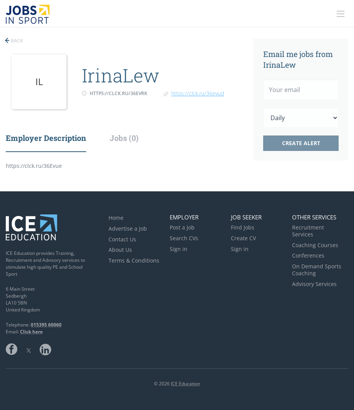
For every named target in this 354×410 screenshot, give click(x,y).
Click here (31, 331)
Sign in (178, 249)
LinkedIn (45, 349)
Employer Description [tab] (46, 138)
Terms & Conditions (134, 260)
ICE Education (185, 383)
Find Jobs (242, 227)
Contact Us (122, 239)
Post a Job (182, 227)
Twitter (28, 349)
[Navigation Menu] (340, 13)
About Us (120, 249)
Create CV (243, 238)
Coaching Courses (315, 245)
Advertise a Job (128, 228)
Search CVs (184, 238)
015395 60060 (46, 324)
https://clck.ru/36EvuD (197, 93)
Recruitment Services (308, 231)
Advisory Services (314, 284)
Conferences (308, 255)
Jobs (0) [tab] (124, 138)
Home (116, 217)
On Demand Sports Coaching (316, 270)
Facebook (11, 349)
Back (16, 40)
